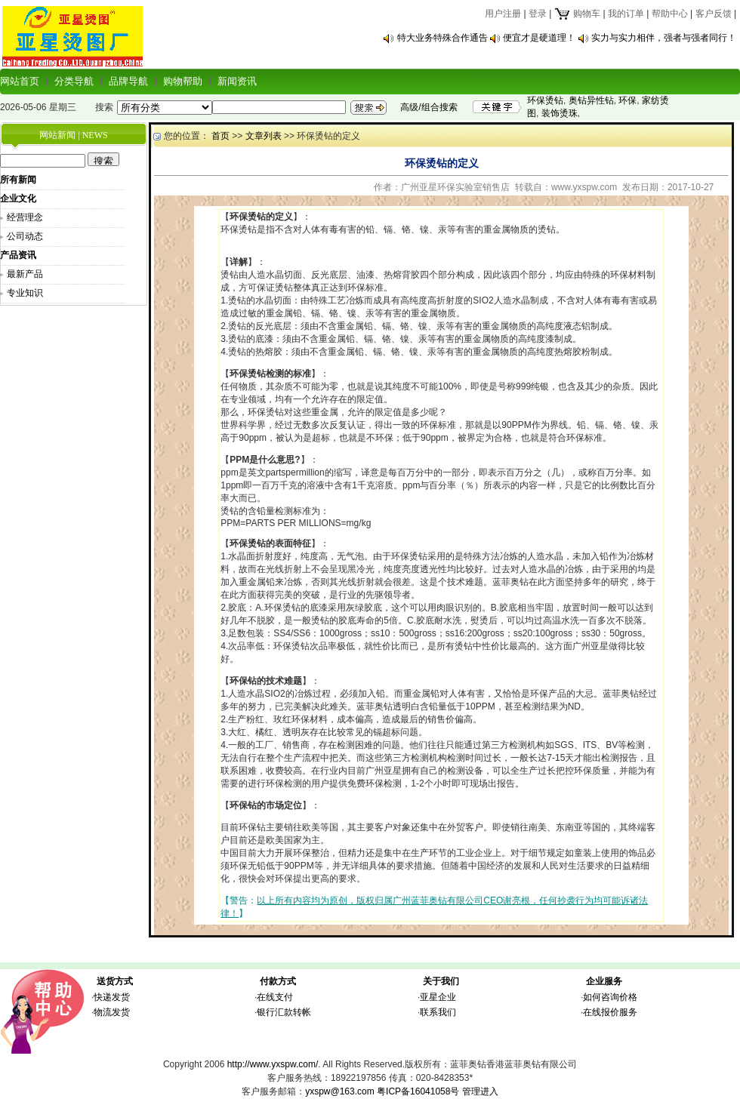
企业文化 (18, 198)
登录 (538, 13)
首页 (220, 136)
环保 (627, 100)
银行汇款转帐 (284, 1012)
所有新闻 (18, 179)
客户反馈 (713, 13)
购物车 (577, 13)
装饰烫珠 (559, 113)
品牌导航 (128, 81)
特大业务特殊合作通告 (442, 37)
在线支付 (275, 997)
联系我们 (438, 1012)
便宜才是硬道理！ (539, 37)
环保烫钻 (545, 100)
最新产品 (25, 274)
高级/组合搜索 (428, 107)
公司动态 (25, 236)
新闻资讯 (237, 81)
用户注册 (503, 13)
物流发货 (112, 1012)
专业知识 (25, 293)
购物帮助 (182, 81)
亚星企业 (438, 997)
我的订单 (626, 13)
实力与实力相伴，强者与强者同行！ (663, 37)
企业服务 (604, 981)
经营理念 (25, 217)
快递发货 (112, 997)
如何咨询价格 (610, 997)
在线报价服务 (610, 1012)
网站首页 (19, 81)
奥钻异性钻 (591, 100)
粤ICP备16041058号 (418, 1091)
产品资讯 (18, 255)
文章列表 (263, 136)
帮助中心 (670, 13)
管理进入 (480, 1091)
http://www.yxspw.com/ (273, 1064)
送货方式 (115, 981)
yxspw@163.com (340, 1091)
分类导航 (74, 81)
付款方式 (278, 981)
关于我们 (441, 981)
